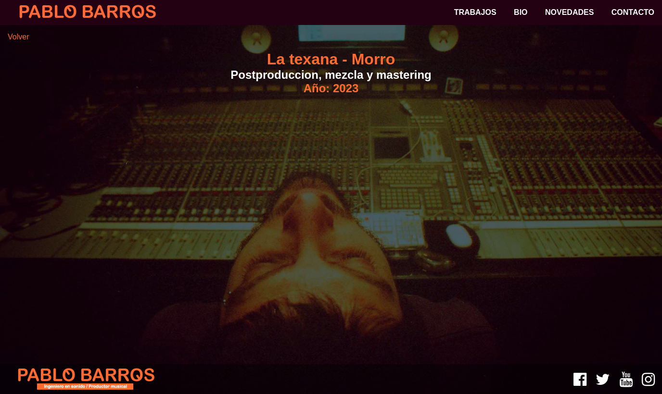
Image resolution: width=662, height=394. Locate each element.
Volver (18, 37)
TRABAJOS (475, 12)
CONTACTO (632, 12)
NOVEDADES (569, 12)
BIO (520, 12)
